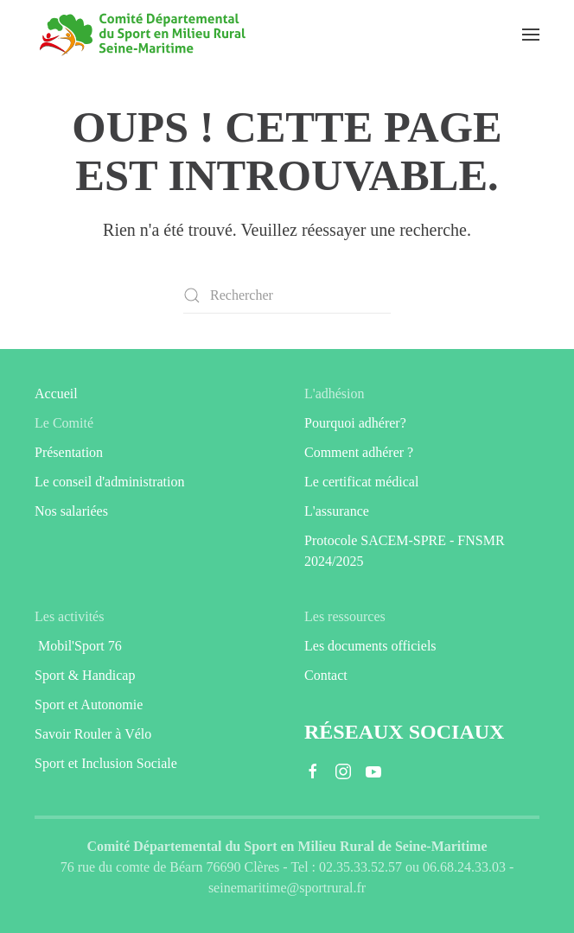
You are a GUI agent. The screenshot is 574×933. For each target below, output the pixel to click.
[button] (530, 34)
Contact (326, 675)
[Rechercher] (287, 295)
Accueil (56, 393)
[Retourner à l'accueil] (143, 34)
